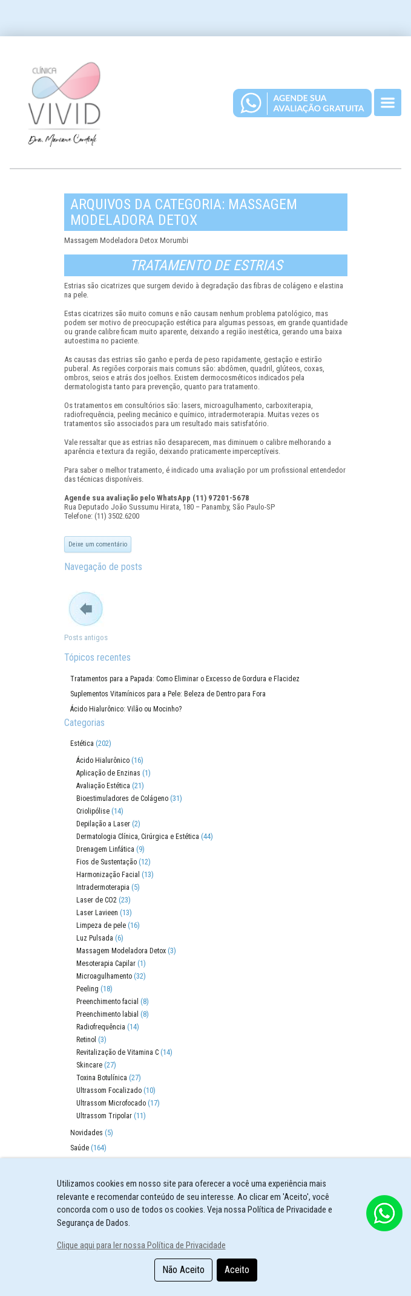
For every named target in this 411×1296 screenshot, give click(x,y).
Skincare (89, 1065)
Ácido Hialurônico (103, 760)
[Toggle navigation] (387, 102)
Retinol (86, 1039)
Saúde (79, 1148)
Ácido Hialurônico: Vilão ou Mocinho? (126, 709)
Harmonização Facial (108, 874)
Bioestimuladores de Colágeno (122, 798)
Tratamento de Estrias (206, 265)
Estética (82, 743)
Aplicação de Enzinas (108, 773)
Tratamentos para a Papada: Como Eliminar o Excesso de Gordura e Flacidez (185, 679)
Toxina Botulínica (101, 1078)
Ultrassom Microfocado (111, 1103)
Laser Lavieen (97, 913)
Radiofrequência (100, 1027)
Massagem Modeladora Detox (121, 951)
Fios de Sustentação (106, 862)
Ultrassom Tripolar (104, 1116)
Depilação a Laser (103, 824)
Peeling (87, 989)
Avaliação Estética (103, 786)
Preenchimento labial (107, 1014)
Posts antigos (86, 637)
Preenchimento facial (107, 1001)
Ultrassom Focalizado (109, 1090)
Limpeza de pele (101, 925)
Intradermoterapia (103, 887)
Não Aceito (183, 1269)
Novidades (86, 1133)
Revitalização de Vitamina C (117, 1052)
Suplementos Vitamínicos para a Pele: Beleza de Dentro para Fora (168, 694)
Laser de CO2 (96, 900)
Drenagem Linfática (105, 849)
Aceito (237, 1269)
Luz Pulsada (94, 938)
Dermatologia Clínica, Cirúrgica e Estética (137, 836)
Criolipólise (93, 811)
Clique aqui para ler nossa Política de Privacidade (141, 1245)
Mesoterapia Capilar (106, 963)
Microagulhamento (104, 976)
